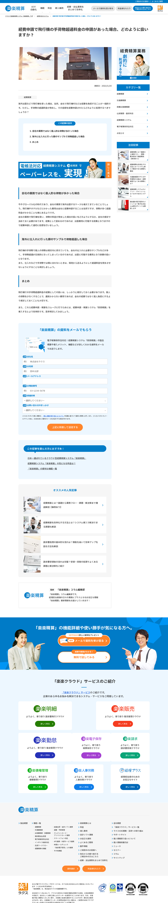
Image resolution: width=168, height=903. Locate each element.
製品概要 (24, 792)
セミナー (117, 819)
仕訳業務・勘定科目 (125, 113)
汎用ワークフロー (41, 815)
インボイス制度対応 (42, 812)
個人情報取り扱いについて (125, 808)
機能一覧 (37, 792)
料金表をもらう (124, 8)
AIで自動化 (33, 8)
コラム (116, 823)
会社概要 (117, 792)
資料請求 (70, 838)
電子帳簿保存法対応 (125, 127)
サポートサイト (120, 804)
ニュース (117, 815)
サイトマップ (119, 827)
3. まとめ (34, 142)
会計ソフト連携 (86, 804)
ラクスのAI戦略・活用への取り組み (128, 800)
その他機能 (58, 820)
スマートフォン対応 (61, 808)
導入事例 (59, 8)
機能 (42, 8)
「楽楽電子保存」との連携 (63, 817)
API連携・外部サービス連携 (64, 811)
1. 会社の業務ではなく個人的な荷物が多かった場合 (54, 131)
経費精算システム (124, 120)
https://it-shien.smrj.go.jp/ (53, 883)
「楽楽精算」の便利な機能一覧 (42, 469)
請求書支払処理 (40, 805)
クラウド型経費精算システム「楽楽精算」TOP (19, 16)
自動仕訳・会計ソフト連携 (63, 796)
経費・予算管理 (59, 799)
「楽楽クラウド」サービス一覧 (126, 796)
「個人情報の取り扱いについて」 (53, 416)
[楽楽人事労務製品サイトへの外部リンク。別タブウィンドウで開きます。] (110, 747)
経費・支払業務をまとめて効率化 (75, 8)
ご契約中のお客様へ (142, 1)
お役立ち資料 (85, 808)
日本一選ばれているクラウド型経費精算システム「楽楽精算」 (57, 458)
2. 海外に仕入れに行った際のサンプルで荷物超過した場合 (57, 136)
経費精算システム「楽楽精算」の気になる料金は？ (52, 463)
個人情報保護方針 (121, 812)
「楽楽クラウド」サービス (76, 693)
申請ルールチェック (61, 814)
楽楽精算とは (85, 792)
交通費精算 (121, 100)
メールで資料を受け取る (103, 8)
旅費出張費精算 (123, 107)
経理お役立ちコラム (43, 16)
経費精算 (27, 97)
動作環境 (83, 815)
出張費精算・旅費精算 (43, 802)
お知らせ (120, 133)
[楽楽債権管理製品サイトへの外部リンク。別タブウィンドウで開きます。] (84, 747)
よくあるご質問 (157, 1)
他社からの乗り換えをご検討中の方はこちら (143, 8)
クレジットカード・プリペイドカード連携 (62, 803)
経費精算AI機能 (40, 818)
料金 (50, 8)
